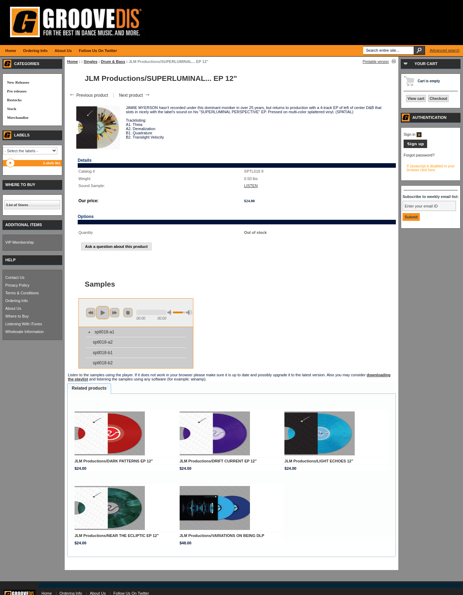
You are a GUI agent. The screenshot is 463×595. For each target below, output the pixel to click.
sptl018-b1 (102, 352)
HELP (10, 260)
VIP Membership (19, 242)
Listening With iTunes (23, 324)
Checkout (438, 98)
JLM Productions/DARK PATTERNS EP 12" (114, 461)
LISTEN (251, 186)
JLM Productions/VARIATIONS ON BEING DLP (222, 535)
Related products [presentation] (89, 388)
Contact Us (14, 277)
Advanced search (444, 50)
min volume (170, 312)
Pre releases (16, 91)
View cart (415, 98)
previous (91, 313)
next (115, 313)
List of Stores (17, 205)
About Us (13, 308)
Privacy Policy (17, 285)
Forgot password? (419, 155)
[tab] (89, 388)
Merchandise (17, 117)
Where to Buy (17, 316)
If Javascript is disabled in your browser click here (431, 168)
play (103, 313)
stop (128, 313)
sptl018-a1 (104, 332)
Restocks (14, 100)
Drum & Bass (113, 61)
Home (72, 61)
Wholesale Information (24, 332)
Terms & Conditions (22, 293)
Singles (90, 61)
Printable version (376, 62)
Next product (134, 95)
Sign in (413, 134)
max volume (189, 312)
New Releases (18, 82)
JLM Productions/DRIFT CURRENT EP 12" (218, 461)
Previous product (88, 95)
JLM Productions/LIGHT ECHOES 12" (318, 461)
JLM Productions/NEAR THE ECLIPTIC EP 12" (117, 535)
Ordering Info (16, 301)
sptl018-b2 (102, 362)
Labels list (51, 163)
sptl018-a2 (102, 342)
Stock (11, 109)
